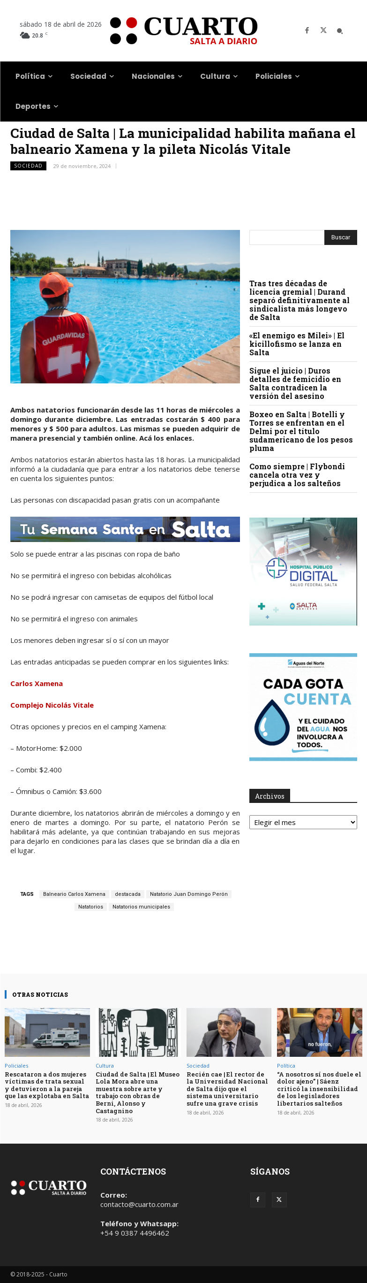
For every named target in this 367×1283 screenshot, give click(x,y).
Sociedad (28, 165)
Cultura (105, 1065)
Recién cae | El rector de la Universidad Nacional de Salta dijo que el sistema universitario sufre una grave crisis (227, 1088)
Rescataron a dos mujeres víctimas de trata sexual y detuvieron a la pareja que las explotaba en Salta (47, 1085)
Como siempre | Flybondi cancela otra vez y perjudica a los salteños (297, 474)
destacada (128, 894)
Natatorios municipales (141, 907)
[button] (340, 31)
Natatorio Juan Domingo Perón (189, 894)
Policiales (16, 1065)
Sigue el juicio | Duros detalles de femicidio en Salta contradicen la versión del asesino (295, 383)
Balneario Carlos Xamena (74, 894)
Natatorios (90, 907)
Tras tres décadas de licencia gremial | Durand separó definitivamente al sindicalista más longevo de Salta (299, 300)
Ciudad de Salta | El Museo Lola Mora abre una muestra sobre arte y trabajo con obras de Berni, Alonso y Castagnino (138, 1092)
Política (286, 1065)
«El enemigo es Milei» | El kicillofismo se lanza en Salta (297, 343)
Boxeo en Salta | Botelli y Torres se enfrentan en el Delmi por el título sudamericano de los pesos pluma (301, 431)
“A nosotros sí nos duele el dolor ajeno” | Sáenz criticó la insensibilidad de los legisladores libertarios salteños (319, 1088)
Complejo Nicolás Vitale (52, 705)
